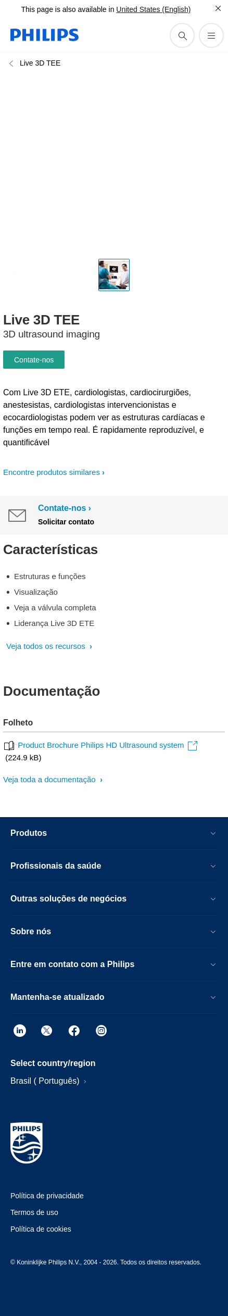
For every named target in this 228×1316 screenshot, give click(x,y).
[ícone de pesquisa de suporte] (182, 35)
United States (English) (153, 9)
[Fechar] (218, 8)
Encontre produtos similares (51, 472)
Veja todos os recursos (46, 646)
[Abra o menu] (211, 35)
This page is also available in (67, 9)
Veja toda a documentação (50, 779)
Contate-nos (34, 360)
